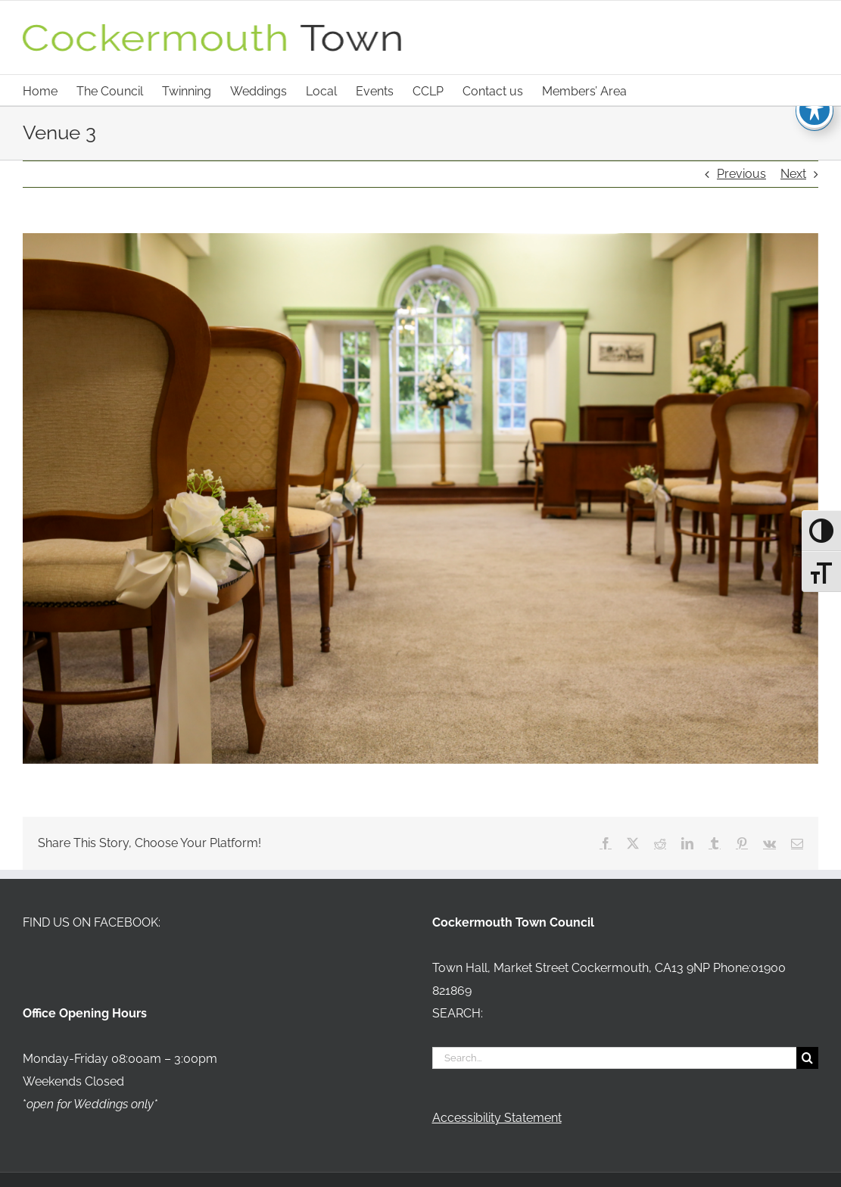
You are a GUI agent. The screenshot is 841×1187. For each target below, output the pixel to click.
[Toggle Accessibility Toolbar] (814, 110)
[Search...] (614, 1058)
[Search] (807, 1058)
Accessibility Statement (497, 1118)
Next (793, 174)
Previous (741, 174)
